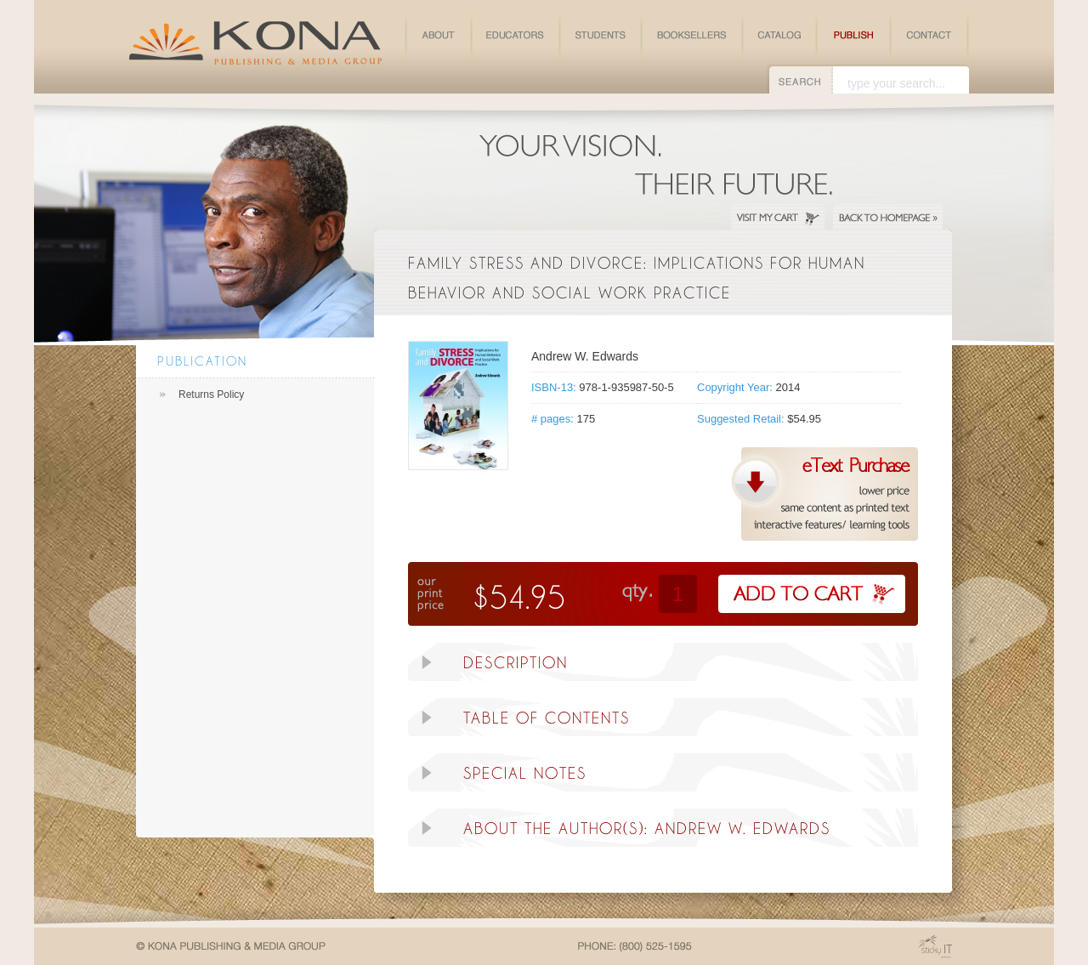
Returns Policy (211, 394)
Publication (202, 361)
